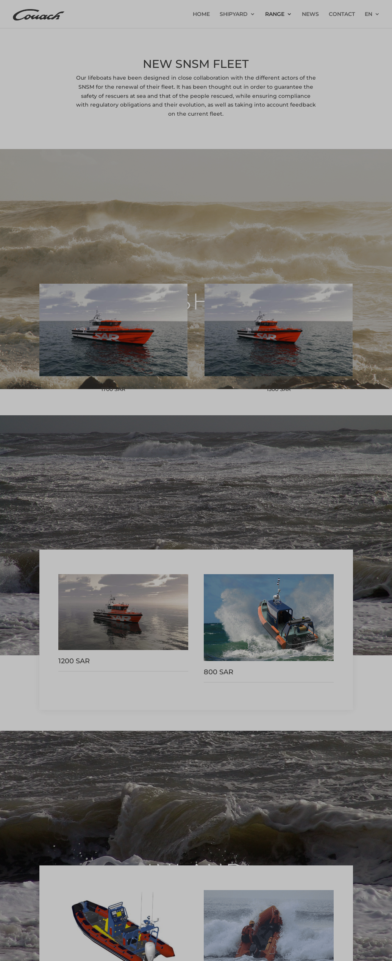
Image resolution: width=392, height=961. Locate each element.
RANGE (274, 14)
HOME (201, 14)
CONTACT (342, 14)
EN (368, 14)
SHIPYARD (234, 14)
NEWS (310, 14)
